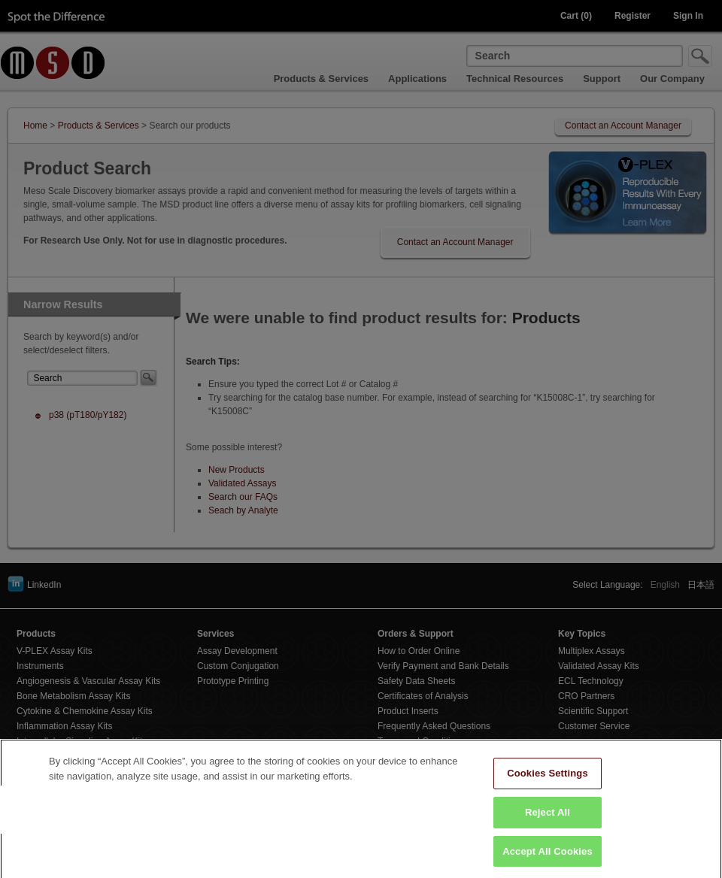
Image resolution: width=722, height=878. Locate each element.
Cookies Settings (547, 780)
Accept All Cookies (547, 858)
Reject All (547, 819)
